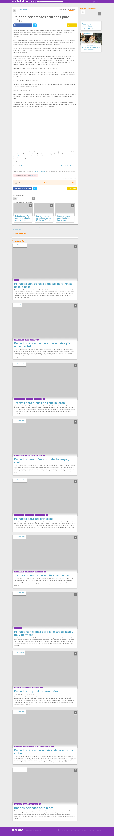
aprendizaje (17, 687)
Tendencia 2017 (18, 804)
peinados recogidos (16, 229)
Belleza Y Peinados (21, 244)
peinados (17, 280)
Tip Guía (19, 304)
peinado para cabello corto (30, 746)
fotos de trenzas (29, 571)
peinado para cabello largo (44, 746)
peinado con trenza (30, 455)
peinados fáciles (18, 746)
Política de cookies (63, 830)
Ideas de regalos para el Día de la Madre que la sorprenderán (91, 48)
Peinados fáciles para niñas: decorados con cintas (44, 751)
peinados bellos (30, 227)
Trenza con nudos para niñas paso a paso (42, 575)
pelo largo (38, 455)
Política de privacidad (75, 830)
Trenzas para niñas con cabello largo (39, 402)
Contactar (92, 830)
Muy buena (54, 182)
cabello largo (38, 399)
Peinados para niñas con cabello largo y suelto (41, 460)
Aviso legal (84, 830)
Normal (67, 182)
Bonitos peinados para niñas (33, 808)
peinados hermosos (39, 227)
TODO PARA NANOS (21, 768)
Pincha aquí (33, 175)
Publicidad (99, 830)
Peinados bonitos (22, 9)
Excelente (46, 182)
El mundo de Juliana (88, 33)
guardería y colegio (19, 339)
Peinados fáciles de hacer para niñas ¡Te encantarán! (42, 344)
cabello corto (29, 399)
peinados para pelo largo (64, 227)
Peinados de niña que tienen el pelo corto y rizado (22, 218)
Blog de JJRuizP (20, 652)
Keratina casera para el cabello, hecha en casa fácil (65, 218)
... (37, 339)
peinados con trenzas (19, 399)
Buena (61, 182)
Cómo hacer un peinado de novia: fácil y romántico (43, 218)
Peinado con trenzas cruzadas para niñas (34, 166)
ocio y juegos (36, 687)
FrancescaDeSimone (21, 479)
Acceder (96, 1)
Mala (73, 182)
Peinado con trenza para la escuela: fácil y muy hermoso (43, 633)
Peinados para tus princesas (33, 518)
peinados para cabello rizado (51, 227)
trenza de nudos (38, 571)
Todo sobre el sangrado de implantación (87, 26)
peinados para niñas (21, 227)
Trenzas (25, 804)
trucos (27, 339)
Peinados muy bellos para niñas (36, 691)
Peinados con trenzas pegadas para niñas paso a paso (43, 285)
